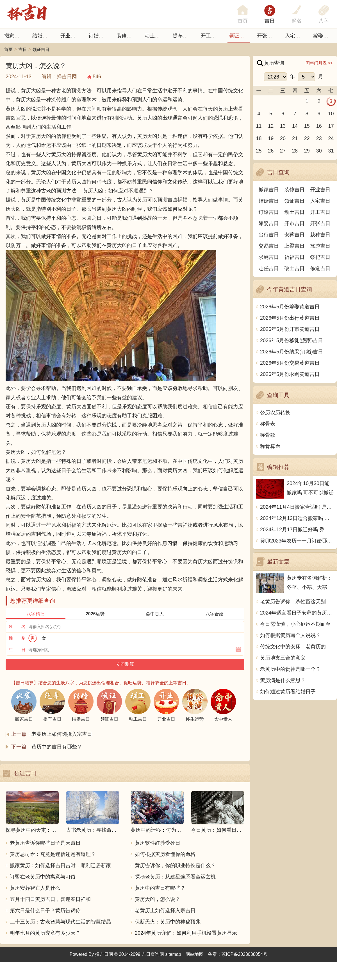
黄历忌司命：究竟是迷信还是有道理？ (53, 854)
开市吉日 (294, 223)
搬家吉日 (14, 36)
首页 (8, 49)
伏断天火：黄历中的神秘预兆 (168, 922)
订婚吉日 (98, 36)
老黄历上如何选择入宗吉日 (61, 734)
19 (271, 138)
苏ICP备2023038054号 (245, 954)
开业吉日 (70, 36)
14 (295, 126)
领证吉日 (239, 36)
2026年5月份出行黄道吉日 (290, 318)
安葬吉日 (294, 234)
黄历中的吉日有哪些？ (56, 747)
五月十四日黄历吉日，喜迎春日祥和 (50, 899)
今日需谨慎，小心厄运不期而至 (295, 624)
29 (307, 151)
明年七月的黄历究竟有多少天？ (45, 933)
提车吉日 (183, 36)
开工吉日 (211, 36)
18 (258, 138)
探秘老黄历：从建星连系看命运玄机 (175, 877)
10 (331, 113)
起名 (297, 21)
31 (331, 151)
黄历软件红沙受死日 (157, 843)
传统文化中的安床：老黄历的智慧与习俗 (297, 646)
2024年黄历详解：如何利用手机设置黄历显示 (186, 933)
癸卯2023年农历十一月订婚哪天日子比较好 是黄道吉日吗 (297, 541)
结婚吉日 (42, 36)
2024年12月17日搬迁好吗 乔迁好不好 (297, 529)
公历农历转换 (275, 412)
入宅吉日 (295, 36)
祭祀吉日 (320, 257)
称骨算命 (270, 446)
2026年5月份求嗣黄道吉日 (290, 374)
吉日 (270, 21)
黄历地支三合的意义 (283, 658)
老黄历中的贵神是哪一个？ (290, 669)
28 (295, 151)
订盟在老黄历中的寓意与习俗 (43, 877)
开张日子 (267, 36)
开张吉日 (320, 223)
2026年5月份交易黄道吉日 (290, 363)
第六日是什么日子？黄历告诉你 (45, 910)
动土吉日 (155, 36)
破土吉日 (294, 268)
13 (283, 126)
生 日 (17, 649)
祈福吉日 (294, 257)
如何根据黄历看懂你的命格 (165, 854)
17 (331, 126)
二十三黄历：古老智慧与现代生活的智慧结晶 (60, 922)
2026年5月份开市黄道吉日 (290, 329)
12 (271, 126)
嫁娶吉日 (323, 36)
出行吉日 (269, 234)
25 (258, 151)
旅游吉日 (320, 246)
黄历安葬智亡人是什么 (35, 888)
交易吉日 (269, 246)
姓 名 (17, 626)
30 (319, 151)
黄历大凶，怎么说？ (157, 899)
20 (283, 138)
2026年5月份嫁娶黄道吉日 (290, 307)
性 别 (17, 638)
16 (319, 126)
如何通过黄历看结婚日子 (288, 691)
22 (307, 138)
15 (307, 126)
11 (258, 126)
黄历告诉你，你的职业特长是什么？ (175, 865)
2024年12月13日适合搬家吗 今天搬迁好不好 (297, 518)
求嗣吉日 (269, 257)
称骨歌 (267, 435)
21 (295, 138)
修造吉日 (320, 268)
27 (283, 151)
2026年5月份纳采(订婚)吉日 (291, 352)
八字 (323, 21)
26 (271, 151)
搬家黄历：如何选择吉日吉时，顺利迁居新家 (60, 865)
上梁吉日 (294, 246)
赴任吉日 (269, 268)
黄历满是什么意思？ (283, 680)
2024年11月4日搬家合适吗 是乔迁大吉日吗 (297, 507)
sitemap (173, 954)
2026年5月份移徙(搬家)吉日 (291, 340)
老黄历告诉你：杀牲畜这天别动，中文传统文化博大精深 (297, 601)
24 (331, 138)
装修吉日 (127, 36)
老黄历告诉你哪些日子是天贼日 (45, 843)
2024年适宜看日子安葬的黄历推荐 (297, 613)
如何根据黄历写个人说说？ (290, 635)
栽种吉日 (320, 234)
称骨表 (267, 424)
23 (319, 138)
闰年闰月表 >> (319, 62)
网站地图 (195, 954)
